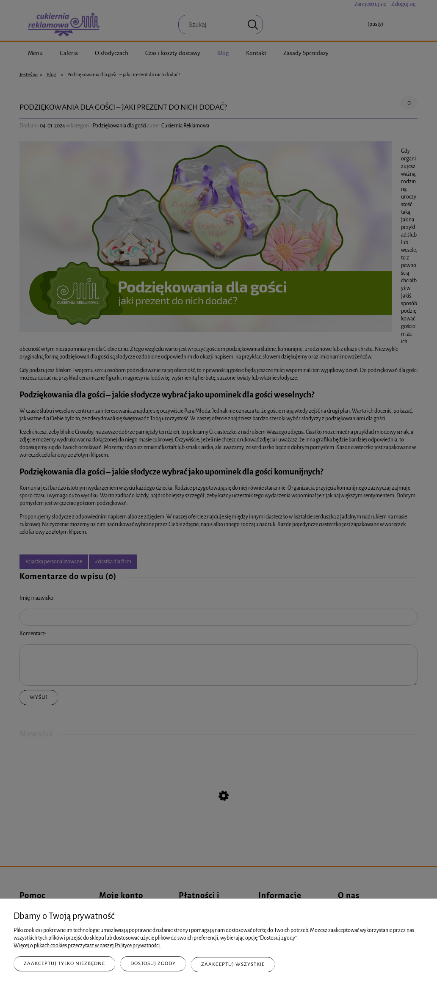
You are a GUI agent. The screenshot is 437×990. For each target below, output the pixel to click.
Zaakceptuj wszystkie (233, 965)
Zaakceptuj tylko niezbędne (64, 965)
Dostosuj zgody (153, 965)
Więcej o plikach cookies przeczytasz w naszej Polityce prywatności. (87, 947)
